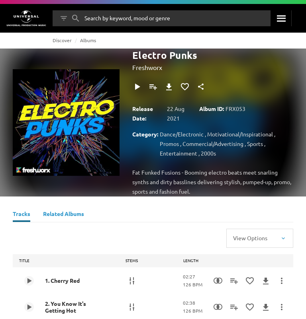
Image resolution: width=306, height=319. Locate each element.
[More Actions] (281, 281)
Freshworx (147, 67)
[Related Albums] (63, 214)
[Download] (169, 86)
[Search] (281, 18)
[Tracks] (21, 214)
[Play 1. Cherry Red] (29, 280)
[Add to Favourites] (185, 86)
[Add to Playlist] (153, 86)
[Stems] (132, 281)
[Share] (201, 86)
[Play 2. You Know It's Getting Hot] (29, 307)
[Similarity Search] (218, 281)
